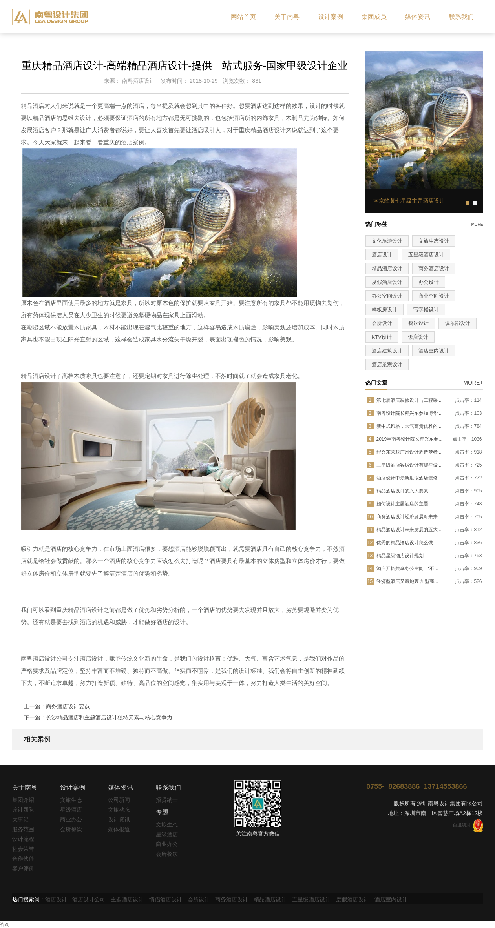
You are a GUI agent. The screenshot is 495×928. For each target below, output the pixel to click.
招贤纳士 (167, 800)
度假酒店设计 (387, 282)
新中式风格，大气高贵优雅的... (409, 426)
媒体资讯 (417, 16)
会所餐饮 (71, 829)
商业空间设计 (433, 296)
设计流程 (23, 839)
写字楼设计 (426, 309)
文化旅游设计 (387, 241)
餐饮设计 (418, 323)
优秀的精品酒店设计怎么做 (404, 542)
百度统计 (462, 825)
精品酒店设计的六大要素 (402, 491)
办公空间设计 (387, 296)
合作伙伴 (23, 858)
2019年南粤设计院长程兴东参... (409, 439)
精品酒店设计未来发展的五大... (409, 529)
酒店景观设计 (387, 364)
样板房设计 (384, 309)
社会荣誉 (23, 849)
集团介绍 (23, 800)
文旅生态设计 (433, 241)
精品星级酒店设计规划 (400, 555)
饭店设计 (418, 337)
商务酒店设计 (433, 268)
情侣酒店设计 (165, 899)
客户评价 (23, 868)
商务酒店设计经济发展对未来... (409, 516)
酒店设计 (382, 255)
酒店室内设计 (433, 351)
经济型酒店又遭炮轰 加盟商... (407, 581)
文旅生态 (71, 800)
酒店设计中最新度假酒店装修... (409, 478)
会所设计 (382, 323)
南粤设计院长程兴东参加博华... (409, 413)
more (477, 224)
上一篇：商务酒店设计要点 (57, 706)
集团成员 (374, 16)
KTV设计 (382, 337)
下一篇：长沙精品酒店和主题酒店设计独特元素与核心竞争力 (98, 717)
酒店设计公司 (88, 899)
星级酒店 (71, 809)
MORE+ (473, 383)
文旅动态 (119, 809)
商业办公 (71, 819)
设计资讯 (119, 819)
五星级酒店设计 (426, 255)
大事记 (20, 819)
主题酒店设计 (127, 899)
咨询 (4, 924)
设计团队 (23, 809)
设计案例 (330, 16)
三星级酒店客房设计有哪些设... (409, 465)
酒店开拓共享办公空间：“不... (407, 568)
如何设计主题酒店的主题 (402, 504)
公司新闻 (119, 800)
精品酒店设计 (387, 268)
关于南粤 (287, 16)
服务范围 (23, 829)
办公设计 (428, 282)
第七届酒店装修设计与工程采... (409, 400)
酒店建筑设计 (387, 351)
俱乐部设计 (457, 323)
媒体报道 (119, 829)
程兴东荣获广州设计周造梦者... (409, 452)
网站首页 (243, 16)
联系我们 (461, 16)
